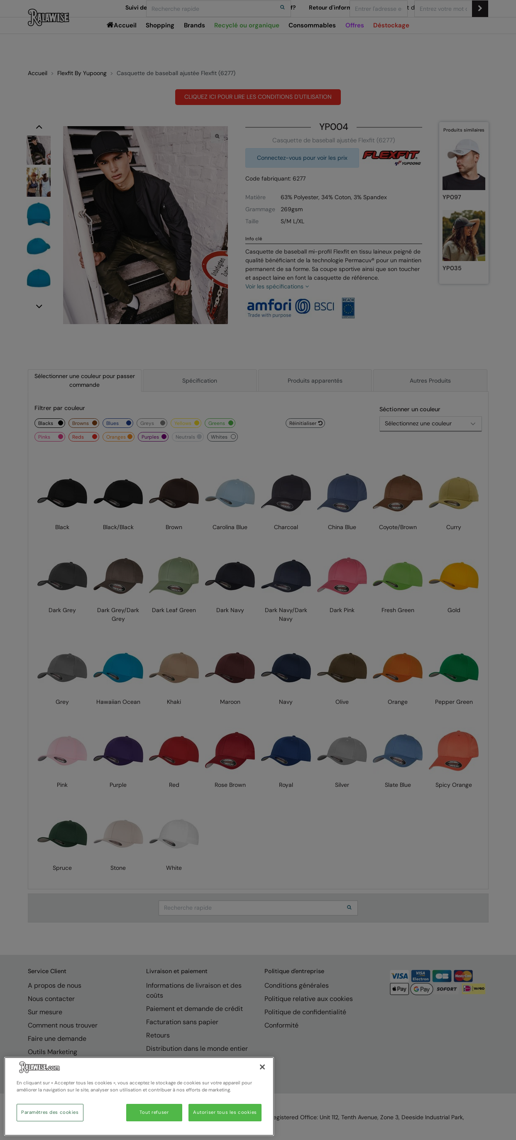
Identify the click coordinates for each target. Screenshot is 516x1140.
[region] (139, 1096)
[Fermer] (262, 1067)
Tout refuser (154, 1112)
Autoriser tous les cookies (225, 1112)
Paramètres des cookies (50, 1112)
